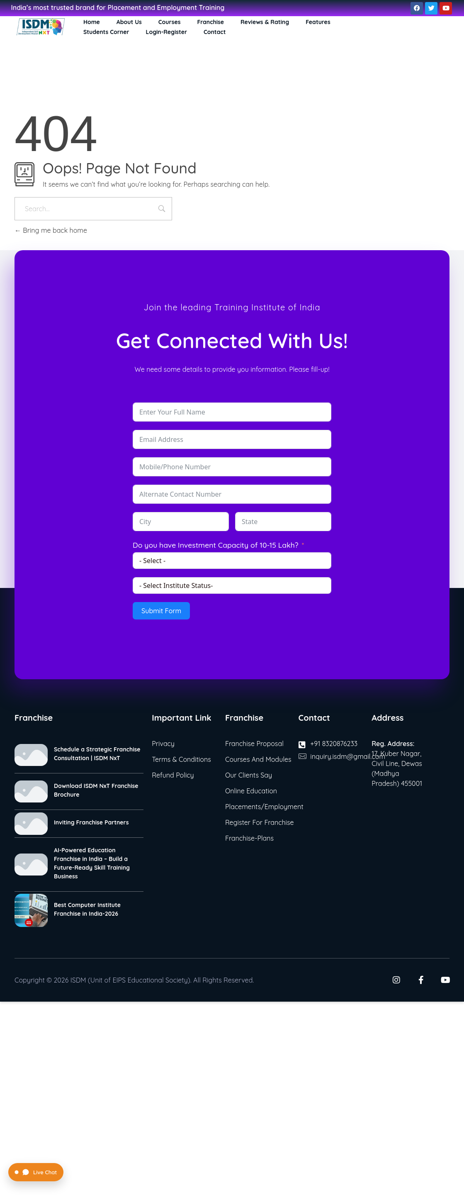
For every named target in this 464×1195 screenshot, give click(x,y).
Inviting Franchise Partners (91, 822)
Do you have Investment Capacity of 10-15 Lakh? (216, 544)
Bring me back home (51, 230)
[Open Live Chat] (35, 1172)
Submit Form (161, 611)
